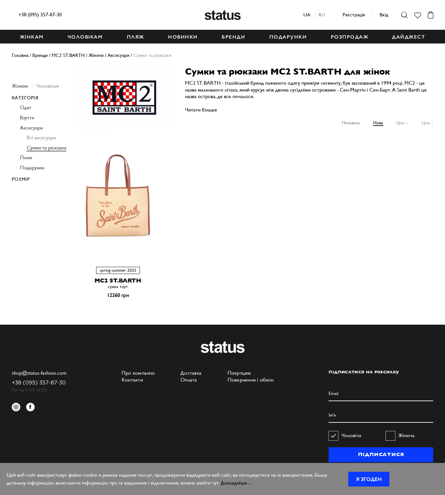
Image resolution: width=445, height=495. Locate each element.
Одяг (25, 107)
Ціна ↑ (427, 122)
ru (321, 14)
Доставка (190, 373)
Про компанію (138, 373)
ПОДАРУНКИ (288, 37)
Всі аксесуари (41, 137)
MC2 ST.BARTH (117, 280)
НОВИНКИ (183, 37)
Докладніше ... (236, 483)
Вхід (384, 14)
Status (223, 15)
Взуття (27, 117)
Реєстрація (354, 14)
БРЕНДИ (233, 37)
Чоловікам (47, 86)
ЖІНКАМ (32, 37)
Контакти (132, 380)
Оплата (188, 380)
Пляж (26, 157)
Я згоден (369, 479)
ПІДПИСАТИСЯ (381, 454)
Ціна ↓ (402, 122)
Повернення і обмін (251, 380)
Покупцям (239, 373)
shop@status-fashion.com (39, 373)
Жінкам (20, 86)
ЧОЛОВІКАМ (85, 37)
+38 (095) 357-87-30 (40, 14)
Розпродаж (349, 37)
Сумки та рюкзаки (46, 148)
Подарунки (32, 167)
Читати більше (201, 110)
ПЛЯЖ (135, 37)
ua (306, 14)
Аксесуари (31, 128)
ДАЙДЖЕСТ (408, 37)
